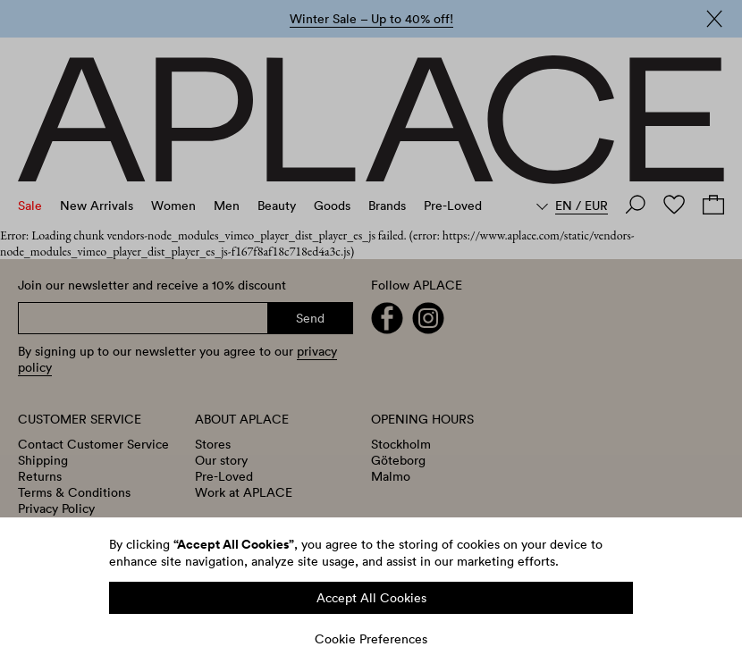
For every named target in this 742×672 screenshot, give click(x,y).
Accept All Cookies (371, 598)
